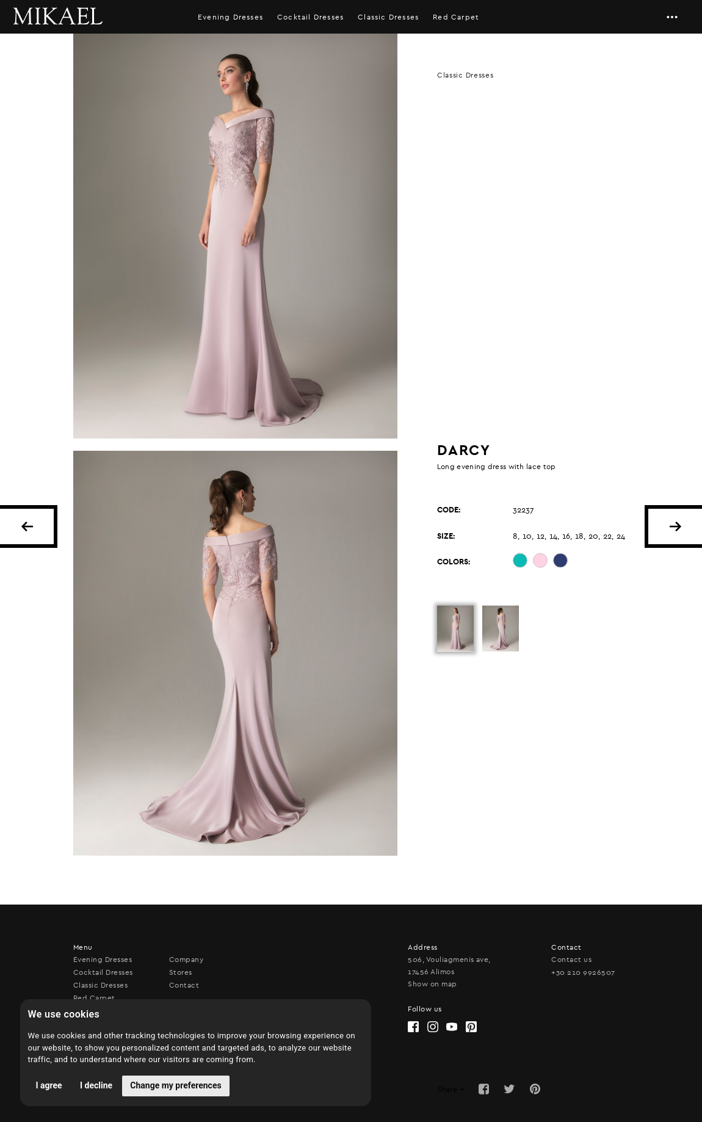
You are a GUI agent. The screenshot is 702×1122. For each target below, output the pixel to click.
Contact (184, 985)
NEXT (675, 526)
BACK (27, 526)
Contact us (571, 959)
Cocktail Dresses (310, 17)
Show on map (432, 984)
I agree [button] (49, 1085)
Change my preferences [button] (175, 1085)
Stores (180, 972)
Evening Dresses (230, 17)
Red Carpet (94, 998)
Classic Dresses (388, 17)
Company (186, 959)
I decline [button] (96, 1085)
